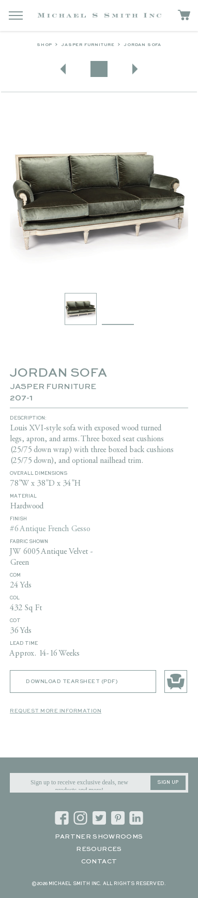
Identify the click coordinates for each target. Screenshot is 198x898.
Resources (98, 849)
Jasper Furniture (88, 45)
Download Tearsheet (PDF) (71, 681)
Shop (44, 45)
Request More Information (55, 711)
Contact (99, 862)
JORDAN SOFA (142, 45)
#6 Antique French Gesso (50, 529)
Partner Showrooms (99, 837)
